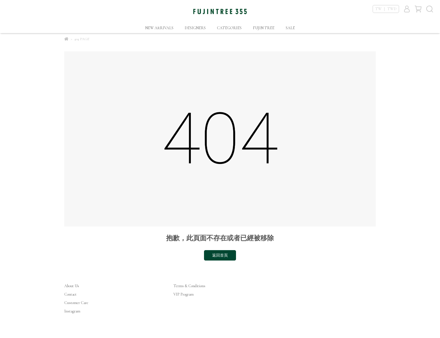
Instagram (72, 311)
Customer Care (76, 302)
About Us (71, 286)
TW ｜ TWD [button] (386, 8)
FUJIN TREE (263, 28)
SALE (290, 28)
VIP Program (183, 294)
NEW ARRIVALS (159, 28)
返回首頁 (220, 255)
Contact (70, 294)
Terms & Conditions (189, 286)
